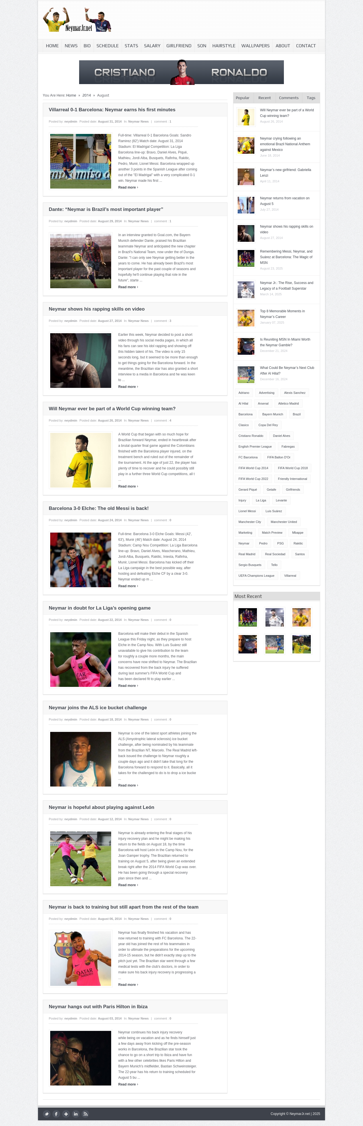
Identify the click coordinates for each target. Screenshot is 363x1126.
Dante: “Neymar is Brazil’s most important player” (106, 209)
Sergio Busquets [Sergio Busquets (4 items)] (250, 565)
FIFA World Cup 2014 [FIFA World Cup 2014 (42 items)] (253, 468)
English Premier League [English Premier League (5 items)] (255, 446)
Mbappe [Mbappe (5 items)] (297, 532)
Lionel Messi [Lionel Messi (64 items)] (247, 511)
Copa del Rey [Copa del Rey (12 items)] (268, 425)
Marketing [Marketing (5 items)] (245, 532)
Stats (131, 45)
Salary (152, 45)
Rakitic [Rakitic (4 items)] (298, 543)
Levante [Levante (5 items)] (281, 500)
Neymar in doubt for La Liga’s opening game (100, 608)
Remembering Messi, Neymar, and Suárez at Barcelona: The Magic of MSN (286, 257)
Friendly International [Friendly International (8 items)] (292, 478)
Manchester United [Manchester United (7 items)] (284, 522)
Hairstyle (224, 45)
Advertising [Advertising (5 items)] (266, 392)
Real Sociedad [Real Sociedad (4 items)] (275, 554)
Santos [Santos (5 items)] (300, 554)
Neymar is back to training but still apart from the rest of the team (124, 907)
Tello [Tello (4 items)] (274, 565)
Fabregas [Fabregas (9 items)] (288, 446)
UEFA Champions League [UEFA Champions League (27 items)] (257, 575)
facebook (56, 1114)
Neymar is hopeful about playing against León (101, 807)
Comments (289, 97)
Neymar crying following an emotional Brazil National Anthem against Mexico (285, 144)
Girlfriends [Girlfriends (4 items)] (293, 489)
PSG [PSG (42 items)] (280, 543)
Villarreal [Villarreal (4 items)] (290, 575)
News (71, 45)
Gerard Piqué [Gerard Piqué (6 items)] (248, 489)
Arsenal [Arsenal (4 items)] (263, 403)
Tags (311, 97)
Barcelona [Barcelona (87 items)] (246, 414)
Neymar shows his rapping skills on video (97, 309)
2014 (86, 95)
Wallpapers (255, 45)
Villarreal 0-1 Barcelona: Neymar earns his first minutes (112, 109)
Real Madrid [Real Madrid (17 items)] (247, 554)
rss (85, 1114)
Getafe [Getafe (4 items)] (271, 489)
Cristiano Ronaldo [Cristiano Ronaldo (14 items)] (251, 435)
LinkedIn (75, 1114)
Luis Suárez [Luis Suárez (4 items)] (273, 511)
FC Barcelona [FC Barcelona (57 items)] (248, 457)
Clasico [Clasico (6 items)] (244, 425)
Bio (87, 45)
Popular (242, 97)
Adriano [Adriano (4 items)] (244, 392)
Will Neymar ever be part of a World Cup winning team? (112, 408)
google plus (66, 1114)
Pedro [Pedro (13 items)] (263, 543)
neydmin (70, 121)
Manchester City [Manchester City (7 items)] (250, 522)
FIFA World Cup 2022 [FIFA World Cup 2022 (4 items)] (253, 478)
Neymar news (138, 121)
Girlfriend (178, 45)
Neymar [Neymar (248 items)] (244, 543)
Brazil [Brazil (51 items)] (297, 414)
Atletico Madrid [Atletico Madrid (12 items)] (288, 403)
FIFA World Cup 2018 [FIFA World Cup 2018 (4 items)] (293, 468)
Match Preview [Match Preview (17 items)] (272, 532)
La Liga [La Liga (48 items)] (261, 500)
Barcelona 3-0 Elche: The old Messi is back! (99, 508)
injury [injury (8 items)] (242, 500)
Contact (306, 45)
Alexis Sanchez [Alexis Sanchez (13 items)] (294, 392)
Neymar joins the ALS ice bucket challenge (98, 707)
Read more (128, 187)
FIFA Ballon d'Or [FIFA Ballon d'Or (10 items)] (279, 457)
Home (52, 45)
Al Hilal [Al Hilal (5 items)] (243, 403)
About (283, 45)
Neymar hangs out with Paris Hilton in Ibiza (98, 1006)
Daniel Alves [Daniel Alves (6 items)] (281, 435)
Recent (264, 97)
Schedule (108, 45)
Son (201, 45)
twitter (46, 1114)
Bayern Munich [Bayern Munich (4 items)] (272, 414)
